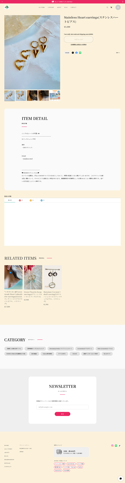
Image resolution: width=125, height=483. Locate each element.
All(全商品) (34, 335)
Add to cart (78, 39)
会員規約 (22, 433)
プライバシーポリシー (25, 427)
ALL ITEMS (42, 7)
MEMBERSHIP (9, 441)
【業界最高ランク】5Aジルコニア (35, 330)
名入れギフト (107, 335)
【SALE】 (74, 335)
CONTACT (73, 7)
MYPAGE (7, 445)
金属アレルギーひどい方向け (90, 335)
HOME (6, 427)
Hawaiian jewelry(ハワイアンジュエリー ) (61, 330)
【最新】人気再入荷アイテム (14, 330)
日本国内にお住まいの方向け (79, 44)
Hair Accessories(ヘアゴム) (105, 330)
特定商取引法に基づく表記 (26, 430)
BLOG (65, 7)
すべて (10, 182)
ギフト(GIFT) (62, 335)
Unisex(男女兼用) (47, 335)
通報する (118, 52)
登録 (62, 396)
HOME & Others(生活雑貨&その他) (16, 335)
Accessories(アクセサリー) (84, 330)
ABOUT (59, 7)
